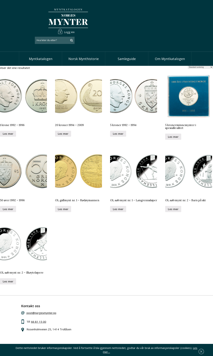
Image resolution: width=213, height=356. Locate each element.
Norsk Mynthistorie (83, 41)
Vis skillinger (91, 303)
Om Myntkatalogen (170, 41)
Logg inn (183, 7)
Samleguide (127, 41)
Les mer (8, 116)
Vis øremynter (92, 314)
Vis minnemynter (94, 319)
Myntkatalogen (40, 41)
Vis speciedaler (93, 297)
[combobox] (171, 16)
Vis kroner (90, 308)
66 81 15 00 (42, 306)
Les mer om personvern (157, 332)
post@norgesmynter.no (45, 297)
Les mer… (195, 351)
